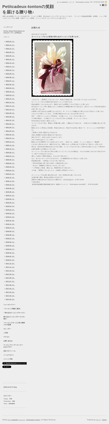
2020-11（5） (10, 145)
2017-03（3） (10, 295)
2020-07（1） (10, 156)
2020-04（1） (10, 163)
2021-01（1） (10, 138)
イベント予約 (8, 359)
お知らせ (6, 37)
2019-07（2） (10, 195)
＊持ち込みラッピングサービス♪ (14, 313)
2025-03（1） (10, 41)
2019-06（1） (10, 199)
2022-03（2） (10, 91)
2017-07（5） (10, 281)
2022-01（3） (10, 98)
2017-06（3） (10, 285)
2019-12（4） (10, 177)
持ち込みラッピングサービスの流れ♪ (14, 318)
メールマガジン (8, 355)
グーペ (98, 420)
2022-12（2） (10, 63)
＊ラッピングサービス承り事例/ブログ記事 (14, 324)
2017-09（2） (10, 274)
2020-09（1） (10, 152)
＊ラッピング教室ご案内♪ (12, 309)
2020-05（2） (10, 159)
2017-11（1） (10, 267)
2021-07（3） (10, 120)
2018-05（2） (10, 245)
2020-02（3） (10, 170)
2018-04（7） (10, 249)
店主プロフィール (9, 351)
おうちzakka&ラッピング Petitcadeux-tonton (24, 420)
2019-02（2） (10, 213)
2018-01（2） (10, 260)
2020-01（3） (10, 174)
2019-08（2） (10, 192)
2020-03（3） (10, 167)
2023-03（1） (10, 55)
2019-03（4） (10, 209)
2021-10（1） (10, 109)
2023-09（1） (10, 52)
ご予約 (5, 333)
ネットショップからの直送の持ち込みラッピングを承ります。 (56, 37)
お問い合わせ (8, 341)
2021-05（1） (10, 127)
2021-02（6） (10, 134)
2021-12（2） (10, 102)
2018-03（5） (10, 252)
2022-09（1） (10, 73)
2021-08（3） (10, 116)
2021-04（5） (10, 131)
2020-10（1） (10, 149)
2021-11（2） (10, 106)
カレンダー (7, 329)
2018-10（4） (10, 227)
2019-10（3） (10, 184)
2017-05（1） (10, 288)
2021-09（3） (10, 113)
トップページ (8, 27)
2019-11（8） (10, 181)
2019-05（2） (10, 202)
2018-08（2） (10, 235)
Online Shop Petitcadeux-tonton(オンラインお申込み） (14, 32)
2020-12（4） (10, 141)
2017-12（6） (10, 263)
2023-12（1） (10, 48)
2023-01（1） (10, 59)
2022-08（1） (10, 77)
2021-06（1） (10, 124)
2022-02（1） (10, 95)
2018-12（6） (10, 220)
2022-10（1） (10, 70)
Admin (104, 420)
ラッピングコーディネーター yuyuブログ (14, 346)
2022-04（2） (10, 88)
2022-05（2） (10, 84)
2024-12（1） (10, 45)
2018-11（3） (10, 224)
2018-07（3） (10, 238)
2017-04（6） (10, 292)
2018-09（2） (10, 231)
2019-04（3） (10, 206)
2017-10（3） (10, 270)
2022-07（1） (10, 81)
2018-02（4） (10, 256)
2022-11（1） (10, 66)
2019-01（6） (10, 217)
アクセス (6, 337)
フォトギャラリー (9, 304)
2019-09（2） (10, 188)
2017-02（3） (10, 299)
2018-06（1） (10, 242)
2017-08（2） (10, 278)
